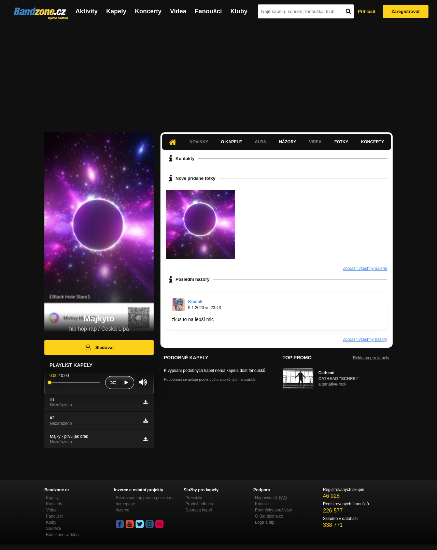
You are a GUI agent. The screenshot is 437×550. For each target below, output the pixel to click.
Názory (287, 142)
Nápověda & (271, 497)
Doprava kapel (198, 510)
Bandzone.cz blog (62, 534)
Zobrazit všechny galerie (365, 268)
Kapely (116, 11)
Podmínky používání (273, 510)
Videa (178, 11)
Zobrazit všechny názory (365, 339)
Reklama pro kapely (371, 358)
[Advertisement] (218, 74)
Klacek (195, 301)
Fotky (341, 142)
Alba (260, 142)
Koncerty (148, 11)
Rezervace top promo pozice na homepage (144, 500)
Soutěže (53, 528)
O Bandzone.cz (269, 516)
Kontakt (262, 504)
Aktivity (86, 11)
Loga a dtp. (265, 522)
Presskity (193, 497)
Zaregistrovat (406, 11)
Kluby (239, 11)
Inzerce (122, 510)
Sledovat (99, 347)
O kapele (231, 142)
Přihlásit (366, 11)
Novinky (198, 142)
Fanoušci (208, 11)
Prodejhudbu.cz (199, 504)
